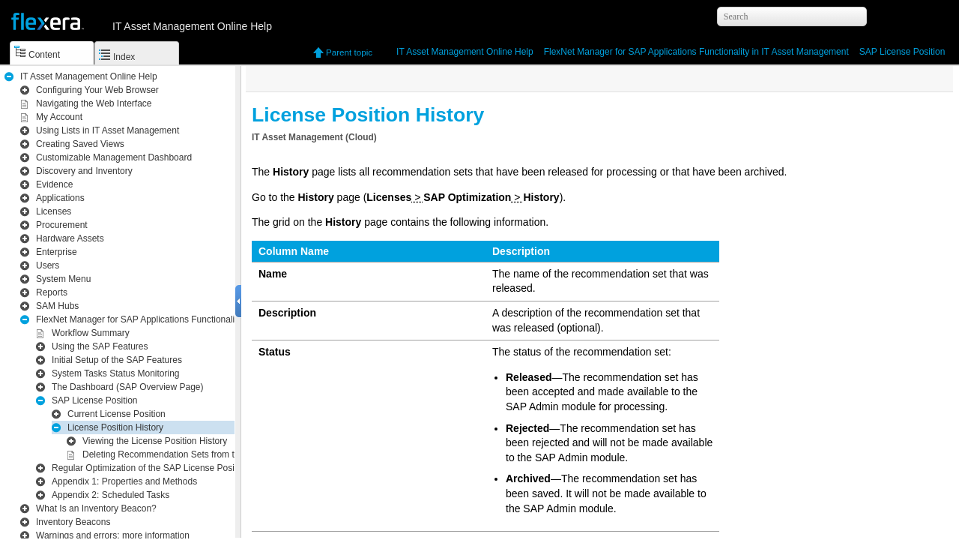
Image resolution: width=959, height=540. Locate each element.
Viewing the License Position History (154, 441)
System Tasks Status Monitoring (116, 373)
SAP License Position (902, 51)
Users (47, 265)
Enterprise (56, 252)
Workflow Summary (91, 333)
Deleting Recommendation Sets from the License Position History (212, 454)
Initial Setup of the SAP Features (117, 360)
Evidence (54, 184)
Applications (60, 198)
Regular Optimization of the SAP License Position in (200, 468)
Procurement (62, 225)
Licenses (53, 211)
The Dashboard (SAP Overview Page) (128, 387)
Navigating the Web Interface (94, 103)
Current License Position (116, 414)
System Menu (63, 279)
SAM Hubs (57, 306)
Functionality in (696, 51)
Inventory (84, 171)
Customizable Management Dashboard (114, 157)
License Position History (115, 427)
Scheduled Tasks (110, 495)
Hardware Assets (70, 238)
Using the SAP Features (100, 346)
